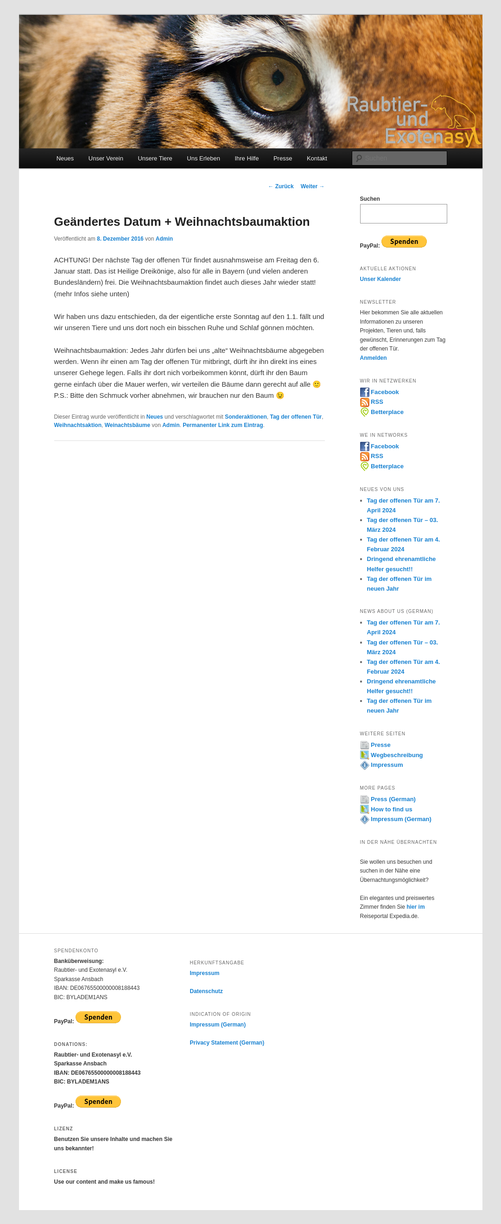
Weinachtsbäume (127, 425)
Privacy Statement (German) (227, 1042)
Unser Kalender (380, 279)
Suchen (370, 199)
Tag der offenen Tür (296, 417)
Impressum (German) (395, 819)
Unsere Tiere (155, 158)
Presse (282, 158)
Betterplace (382, 411)
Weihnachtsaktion (77, 425)
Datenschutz (206, 991)
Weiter (313, 186)
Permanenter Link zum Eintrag (223, 425)
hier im (415, 907)
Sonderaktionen (246, 417)
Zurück (280, 186)
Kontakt (317, 158)
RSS (371, 401)
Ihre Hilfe (247, 158)
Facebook (379, 392)
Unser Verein (106, 158)
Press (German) (388, 799)
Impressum (381, 764)
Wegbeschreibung (391, 755)
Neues (65, 158)
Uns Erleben (203, 158)
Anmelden (373, 358)
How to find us (386, 809)
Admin (164, 239)
